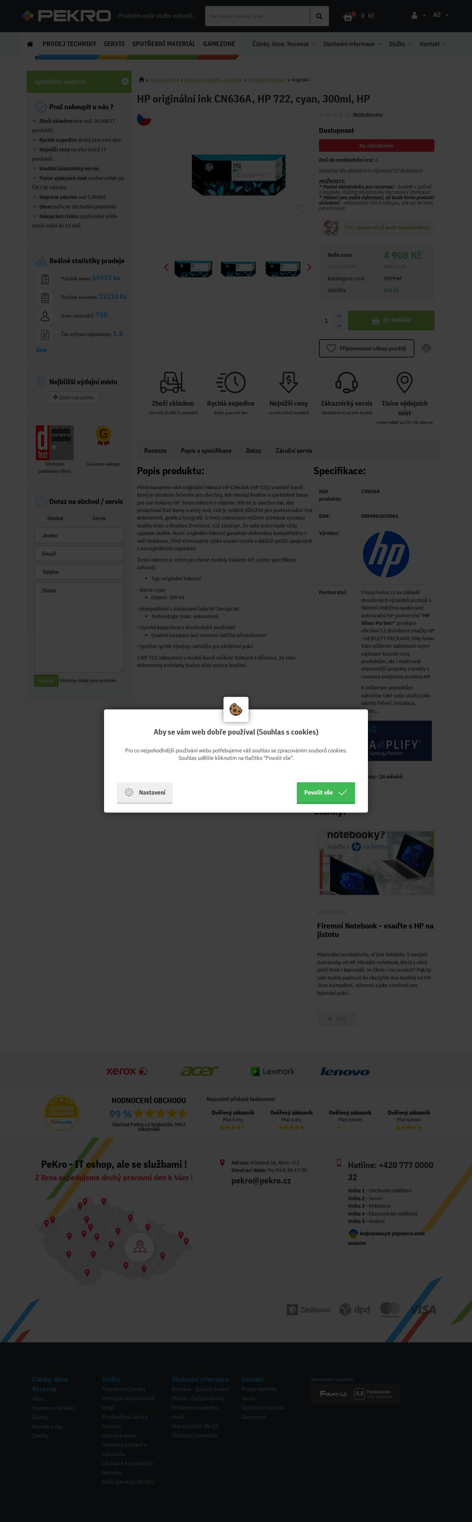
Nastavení (144, 792)
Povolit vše (326, 792)
